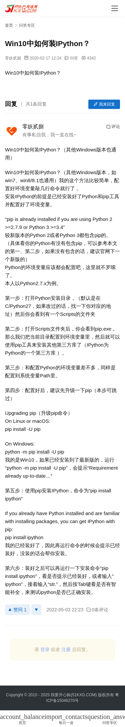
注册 (66, 649)
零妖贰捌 (13, 58)
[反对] (36, 609)
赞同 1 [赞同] (17, 609)
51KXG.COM (83, 695)
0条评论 (97, 609)
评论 (113, 126)
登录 (45, 649)
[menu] (115, 8)
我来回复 (104, 104)
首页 (9, 25)
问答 (74, 58)
